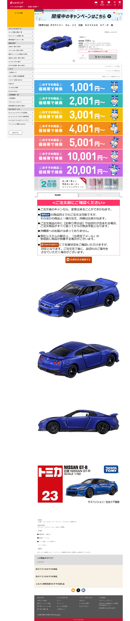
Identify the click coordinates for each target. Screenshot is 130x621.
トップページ (38, 10)
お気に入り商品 (42, 600)
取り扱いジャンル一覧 (44, 606)
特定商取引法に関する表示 (17, 106)
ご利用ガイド (13, 72)
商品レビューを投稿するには (111, 76)
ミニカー (71, 10)
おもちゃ (64, 10)
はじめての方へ (13, 91)
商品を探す (40, 598)
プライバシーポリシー (15, 102)
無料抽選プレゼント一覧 (16, 40)
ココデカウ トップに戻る (112, 66)
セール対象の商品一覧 (15, 32)
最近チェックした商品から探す (18, 54)
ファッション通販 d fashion (17, 124)
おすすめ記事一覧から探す (17, 65)
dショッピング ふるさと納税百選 (19, 116)
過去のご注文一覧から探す (17, 58)
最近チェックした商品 (44, 603)
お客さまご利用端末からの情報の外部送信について (108, 604)
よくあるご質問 (13, 87)
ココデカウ (40, 562)
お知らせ (11, 84)
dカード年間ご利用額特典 (16, 76)
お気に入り (83, 58)
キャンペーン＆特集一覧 (16, 36)
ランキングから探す (15, 62)
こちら (58, 615)
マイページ (60, 603)
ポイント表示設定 (62, 606)
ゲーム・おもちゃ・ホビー (52, 10)
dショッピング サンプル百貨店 (18, 113)
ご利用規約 (12, 98)
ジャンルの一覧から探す (16, 50)
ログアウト (15, 133)
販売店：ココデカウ (111, 32)
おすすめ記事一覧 (62, 598)
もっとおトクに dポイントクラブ (19, 120)
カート (59, 600)
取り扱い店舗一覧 (42, 609)
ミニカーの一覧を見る (113, 70)
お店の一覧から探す (15, 46)
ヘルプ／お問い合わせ (15, 80)
